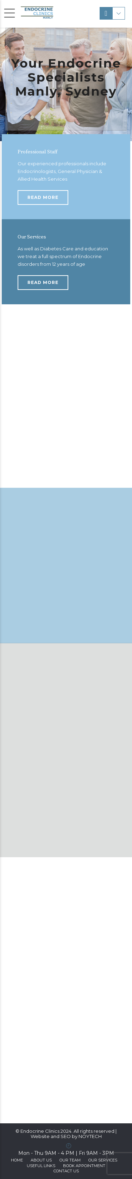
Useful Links (41, 1165)
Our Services (102, 1160)
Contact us (66, 1170)
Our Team (70, 1160)
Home (17, 1160)
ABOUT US (41, 1160)
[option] (66, 84)
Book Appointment (84, 1165)
